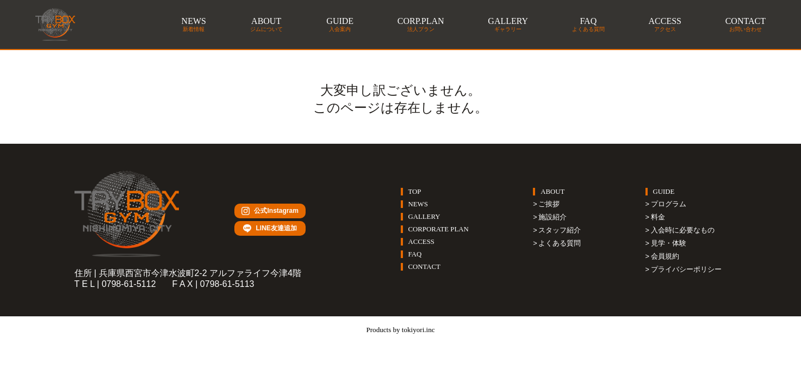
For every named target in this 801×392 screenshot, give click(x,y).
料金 (658, 217)
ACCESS (421, 242)
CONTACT (424, 267)
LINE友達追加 (270, 229)
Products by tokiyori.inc (400, 329)
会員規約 (665, 256)
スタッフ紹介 (559, 230)
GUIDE (664, 191)
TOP (414, 191)
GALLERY (424, 216)
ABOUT (552, 191)
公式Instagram (270, 210)
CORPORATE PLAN (438, 229)
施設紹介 (552, 217)
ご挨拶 (549, 204)
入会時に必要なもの (683, 230)
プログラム (668, 204)
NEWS (418, 204)
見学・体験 (668, 243)
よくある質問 (559, 243)
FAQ (415, 254)
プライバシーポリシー (686, 269)
